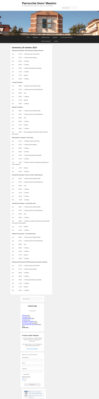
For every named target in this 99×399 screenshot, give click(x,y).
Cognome (24, 368)
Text (25, 380)
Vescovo (35, 321)
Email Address (25, 357)
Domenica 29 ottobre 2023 (24, 47)
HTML (25, 379)
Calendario (35, 37)
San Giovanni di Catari (27, 323)
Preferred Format (26, 376)
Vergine (28, 315)
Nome (23, 363)
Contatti (56, 41)
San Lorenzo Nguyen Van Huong (29, 324)
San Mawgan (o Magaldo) (28, 321)
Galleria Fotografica (46, 41)
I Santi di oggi (32, 306)
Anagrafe (55, 37)
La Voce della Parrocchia (66, 37)
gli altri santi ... (25, 327)
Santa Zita (24, 315)
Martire (33, 318)
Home (28, 37)
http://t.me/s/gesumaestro (32, 348)
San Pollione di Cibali (27, 318)
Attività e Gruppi (45, 37)
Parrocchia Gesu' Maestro (39, 3)
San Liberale (25, 316)
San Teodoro (25, 319)
